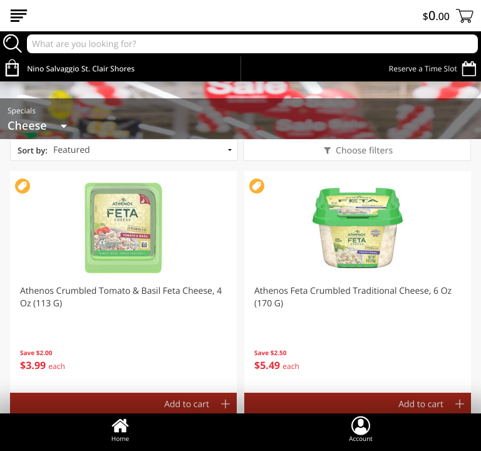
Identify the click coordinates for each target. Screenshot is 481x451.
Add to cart (186, 404)
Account (361, 429)
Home (120, 429)
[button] (123, 282)
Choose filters (363, 151)
